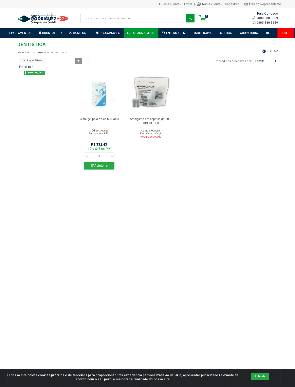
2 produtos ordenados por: (234, 61)
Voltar (270, 51)
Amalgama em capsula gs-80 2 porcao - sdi (150, 121)
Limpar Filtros (32, 60)
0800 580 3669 (265, 22)
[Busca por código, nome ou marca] (133, 18)
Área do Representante (262, 4)
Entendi (260, 376)
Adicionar (99, 166)
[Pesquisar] (190, 18)
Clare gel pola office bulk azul (99, 119)
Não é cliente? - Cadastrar (218, 4)
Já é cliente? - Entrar (175, 4)
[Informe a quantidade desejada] (99, 156)
